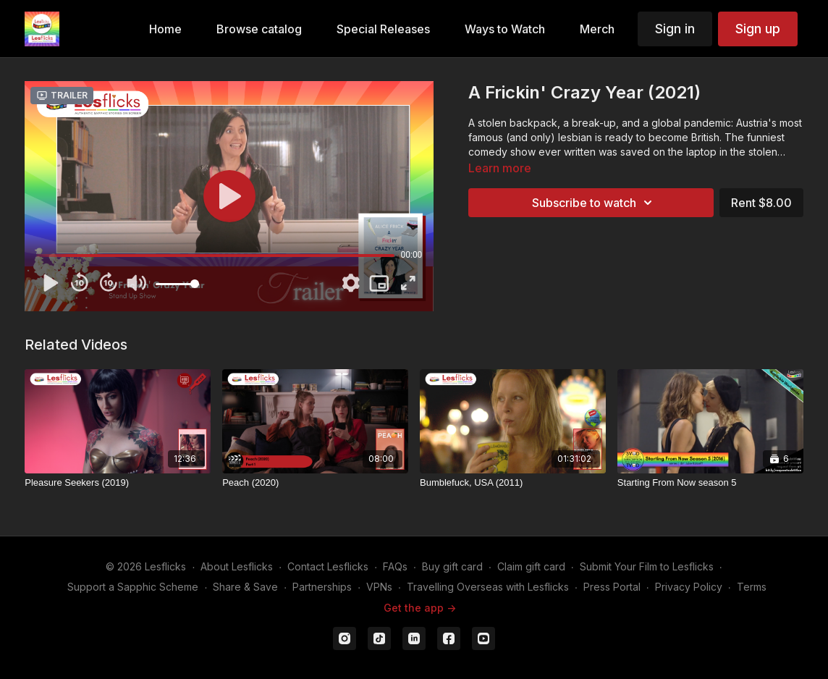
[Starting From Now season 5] (710, 483)
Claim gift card (531, 566)
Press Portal (612, 587)
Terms (751, 587)
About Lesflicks (236, 566)
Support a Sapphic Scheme (132, 587)
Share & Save (245, 587)
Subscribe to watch (594, 202)
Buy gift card (452, 566)
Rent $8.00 (761, 202)
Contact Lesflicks (327, 566)
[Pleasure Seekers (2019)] (118, 483)
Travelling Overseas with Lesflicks (488, 587)
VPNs (379, 587)
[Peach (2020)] (315, 483)
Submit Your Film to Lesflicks (647, 566)
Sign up (757, 28)
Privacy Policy (688, 587)
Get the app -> (420, 608)
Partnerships (322, 587)
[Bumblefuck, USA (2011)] (513, 483)
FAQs (395, 566)
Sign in (675, 28)
